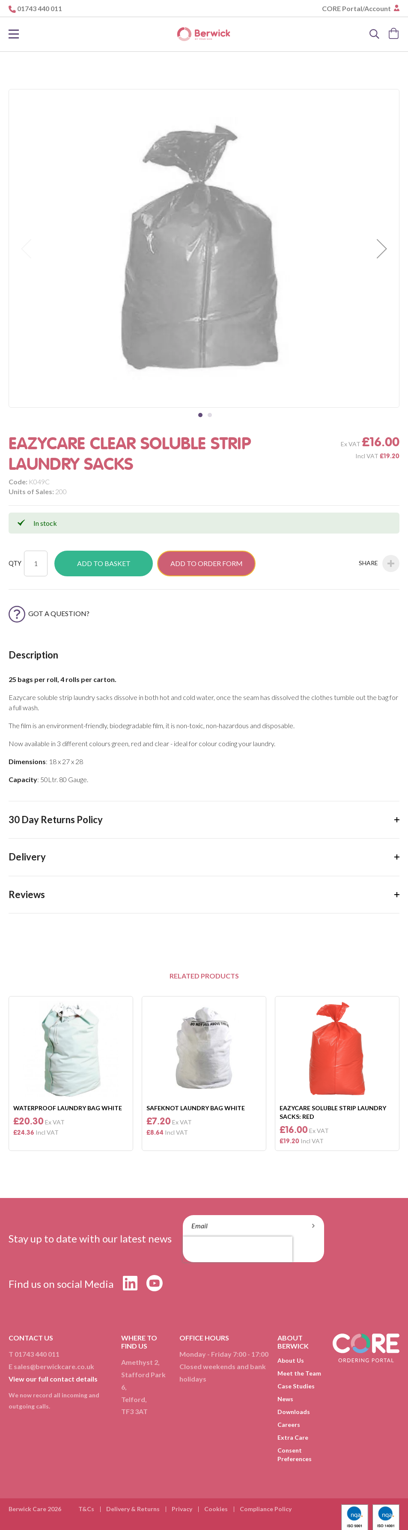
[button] (382, 248)
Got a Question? (49, 613)
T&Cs (86, 1508)
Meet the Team (299, 1373)
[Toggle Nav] (13, 34)
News (285, 1398)
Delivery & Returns (133, 1508)
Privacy (182, 1508)
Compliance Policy (266, 1508)
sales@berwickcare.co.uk (54, 1366)
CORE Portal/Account (357, 8)
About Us (290, 1360)
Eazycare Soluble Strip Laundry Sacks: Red (333, 1112)
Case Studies (296, 1386)
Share (379, 563)
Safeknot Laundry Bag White (195, 1108)
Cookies (216, 1508)
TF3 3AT (134, 1411)
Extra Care (292, 1437)
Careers (288, 1424)
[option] (71, 1073)
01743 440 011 (39, 8)
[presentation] (237, 1249)
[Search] (374, 34)
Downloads (293, 1411)
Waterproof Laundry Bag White (67, 1108)
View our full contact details (53, 1379)
